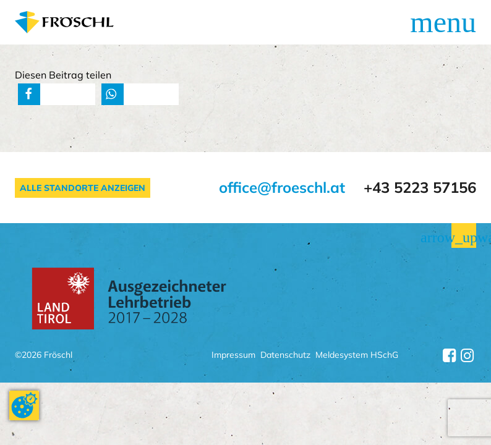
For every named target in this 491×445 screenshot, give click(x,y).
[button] (29, 94)
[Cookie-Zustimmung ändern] (24, 405)
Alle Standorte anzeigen (82, 188)
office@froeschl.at (282, 187)
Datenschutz (285, 355)
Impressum (233, 355)
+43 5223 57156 (420, 187)
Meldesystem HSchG (356, 355)
